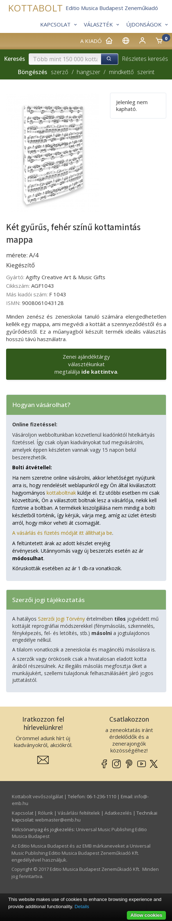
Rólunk (45, 813)
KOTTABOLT (35, 8)
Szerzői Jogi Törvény (61, 618)
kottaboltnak (61, 492)
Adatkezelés (118, 813)
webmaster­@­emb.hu (58, 819)
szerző (59, 72)
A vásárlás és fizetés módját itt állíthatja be (62, 532)
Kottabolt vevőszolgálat (37, 796)
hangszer (88, 72)
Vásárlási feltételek (79, 813)
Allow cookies (146, 915)
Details (82, 906)
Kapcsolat (22, 813)
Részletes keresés (145, 58)
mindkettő (121, 72)
